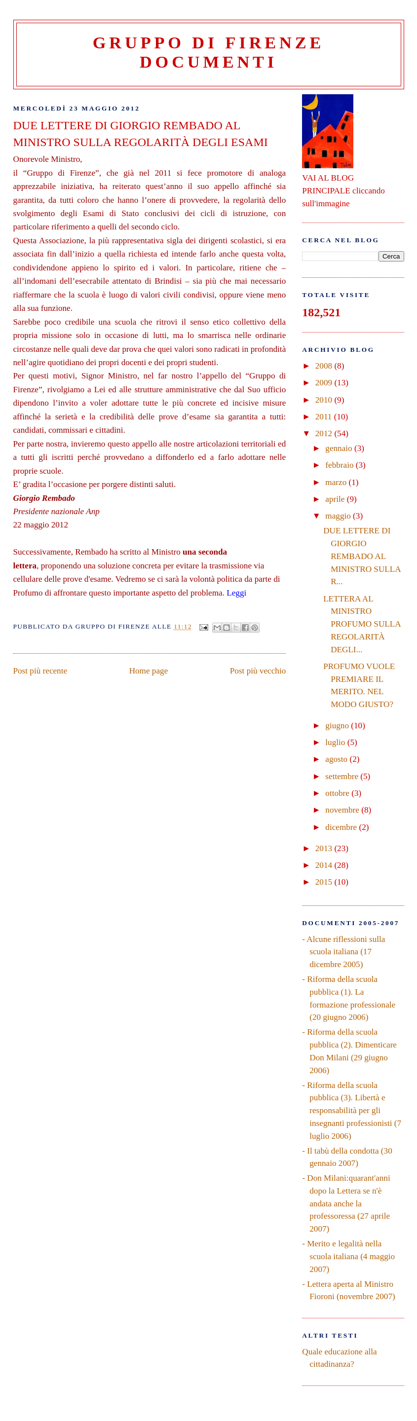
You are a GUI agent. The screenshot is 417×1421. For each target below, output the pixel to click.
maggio (339, 516)
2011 (324, 416)
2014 (325, 865)
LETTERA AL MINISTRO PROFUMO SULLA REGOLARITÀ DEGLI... (362, 624)
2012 (325, 433)
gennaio (339, 448)
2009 (325, 382)
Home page (148, 670)
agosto (337, 759)
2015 (325, 882)
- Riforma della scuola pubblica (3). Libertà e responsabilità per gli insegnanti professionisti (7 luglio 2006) (351, 1111)
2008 (325, 366)
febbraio (340, 465)
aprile (335, 499)
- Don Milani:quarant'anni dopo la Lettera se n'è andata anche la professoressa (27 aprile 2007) (346, 1203)
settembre (342, 776)
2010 (325, 400)
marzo (336, 482)
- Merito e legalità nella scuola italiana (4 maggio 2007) (348, 1256)
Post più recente (40, 670)
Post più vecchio (258, 670)
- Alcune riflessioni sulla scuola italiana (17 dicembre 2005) (343, 952)
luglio (336, 742)
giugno (338, 725)
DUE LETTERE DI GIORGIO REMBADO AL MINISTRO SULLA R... (362, 556)
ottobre (338, 793)
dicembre (342, 827)
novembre (343, 810)
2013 (325, 848)
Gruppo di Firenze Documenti (208, 52)
